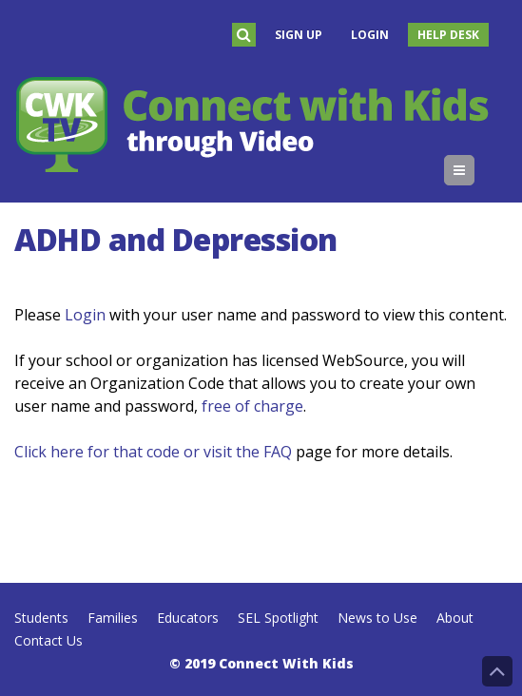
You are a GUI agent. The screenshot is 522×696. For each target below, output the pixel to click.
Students (41, 618)
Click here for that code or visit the (138, 451)
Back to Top (497, 671)
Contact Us (48, 640)
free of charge (252, 406)
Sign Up (298, 35)
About (455, 618)
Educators (188, 618)
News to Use (377, 618)
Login (370, 35)
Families (112, 618)
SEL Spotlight (278, 618)
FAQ (277, 451)
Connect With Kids (286, 663)
